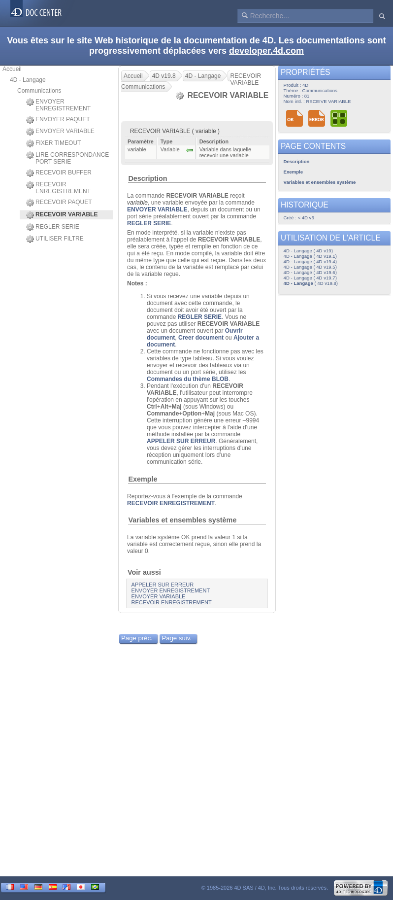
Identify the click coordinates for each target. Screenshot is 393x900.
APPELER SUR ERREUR (181, 441)
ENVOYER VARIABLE (60, 132)
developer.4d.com (266, 51)
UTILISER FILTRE (55, 239)
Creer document (201, 337)
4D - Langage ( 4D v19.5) (310, 267)
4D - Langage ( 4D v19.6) (310, 272)
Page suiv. (177, 638)
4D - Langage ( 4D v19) (308, 250)
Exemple (142, 479)
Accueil (12, 69)
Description (147, 178)
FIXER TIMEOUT (53, 143)
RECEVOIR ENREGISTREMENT (58, 188)
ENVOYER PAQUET (58, 120)
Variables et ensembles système (182, 520)
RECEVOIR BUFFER (59, 173)
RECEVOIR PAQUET (59, 203)
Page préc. (137, 638)
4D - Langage (28, 79)
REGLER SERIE (52, 227)
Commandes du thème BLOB (188, 379)
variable (137, 202)
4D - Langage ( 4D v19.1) (310, 256)
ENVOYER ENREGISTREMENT (58, 105)
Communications (39, 90)
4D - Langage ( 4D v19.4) (310, 261)
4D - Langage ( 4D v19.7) (310, 277)
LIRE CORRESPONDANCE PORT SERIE (67, 158)
